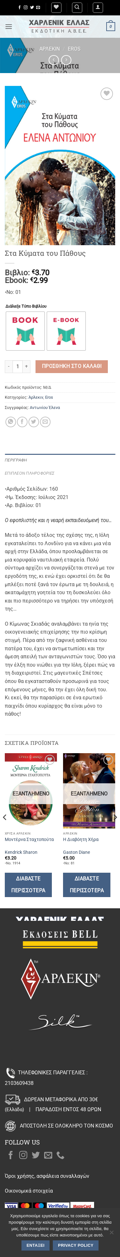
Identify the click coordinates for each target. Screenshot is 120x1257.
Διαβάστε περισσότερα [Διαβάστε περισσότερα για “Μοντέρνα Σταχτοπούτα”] (28, 885)
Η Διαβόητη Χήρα (81, 839)
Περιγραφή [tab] (16, 460)
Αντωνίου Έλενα (45, 407)
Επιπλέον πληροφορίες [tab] (29, 473)
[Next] (115, 830)
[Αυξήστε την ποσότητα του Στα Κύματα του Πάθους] (26, 366)
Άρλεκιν (49, 49)
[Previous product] (66, 60)
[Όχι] (111, 1234)
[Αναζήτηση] (77, 8)
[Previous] (5, 830)
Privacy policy (75, 1245)
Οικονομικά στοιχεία (29, 1191)
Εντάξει (35, 1245)
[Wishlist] (56, 8)
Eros (74, 49)
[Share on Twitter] (33, 422)
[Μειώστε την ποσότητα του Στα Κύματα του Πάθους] (8, 366)
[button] (98, 8)
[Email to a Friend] (45, 422)
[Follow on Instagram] (26, 7)
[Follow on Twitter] (32, 7)
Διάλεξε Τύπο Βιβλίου (25, 306)
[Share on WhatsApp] (10, 422)
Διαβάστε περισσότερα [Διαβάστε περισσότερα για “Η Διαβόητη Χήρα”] (87, 885)
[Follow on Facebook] (19, 7)
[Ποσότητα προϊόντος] (17, 366)
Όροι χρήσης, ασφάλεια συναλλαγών (47, 1176)
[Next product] (54, 60)
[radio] (25, 331)
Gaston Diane (76, 852)
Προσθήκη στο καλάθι (72, 366)
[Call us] (60, 1155)
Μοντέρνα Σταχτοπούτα (29, 839)
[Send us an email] (38, 7)
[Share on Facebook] (22, 422)
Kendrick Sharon (21, 852)
